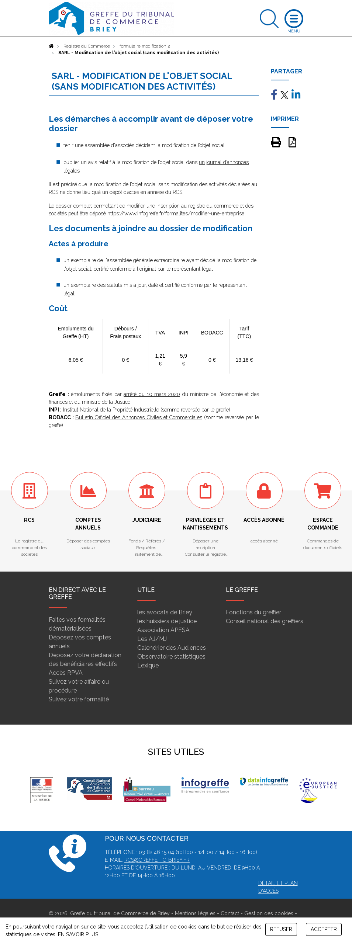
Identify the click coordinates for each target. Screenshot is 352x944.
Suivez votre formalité (79, 699)
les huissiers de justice (167, 621)
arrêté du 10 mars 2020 (152, 394)
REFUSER (281, 929)
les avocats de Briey (164, 612)
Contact (230, 913)
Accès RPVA (66, 672)
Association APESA (163, 630)
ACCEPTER (324, 929)
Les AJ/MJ (152, 638)
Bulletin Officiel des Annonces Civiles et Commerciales (138, 417)
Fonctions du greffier (253, 612)
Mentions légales (195, 913)
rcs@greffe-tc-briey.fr (157, 860)
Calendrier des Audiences (171, 647)
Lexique (148, 665)
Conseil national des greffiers (264, 621)
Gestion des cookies (268, 913)
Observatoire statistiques (171, 656)
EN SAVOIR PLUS (78, 934)
